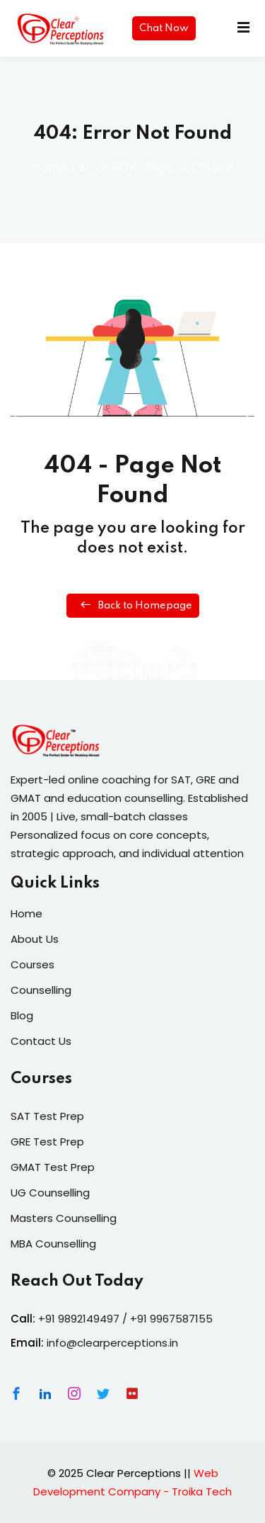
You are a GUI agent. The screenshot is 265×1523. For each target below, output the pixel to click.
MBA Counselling (53, 1243)
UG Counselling (50, 1192)
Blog (22, 1015)
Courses (32, 964)
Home (49, 168)
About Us (35, 939)
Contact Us (41, 1041)
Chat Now (164, 28)
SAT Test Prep (47, 1116)
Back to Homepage (132, 605)
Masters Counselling (64, 1218)
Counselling (41, 990)
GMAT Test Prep (53, 1167)
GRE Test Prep (47, 1141)
